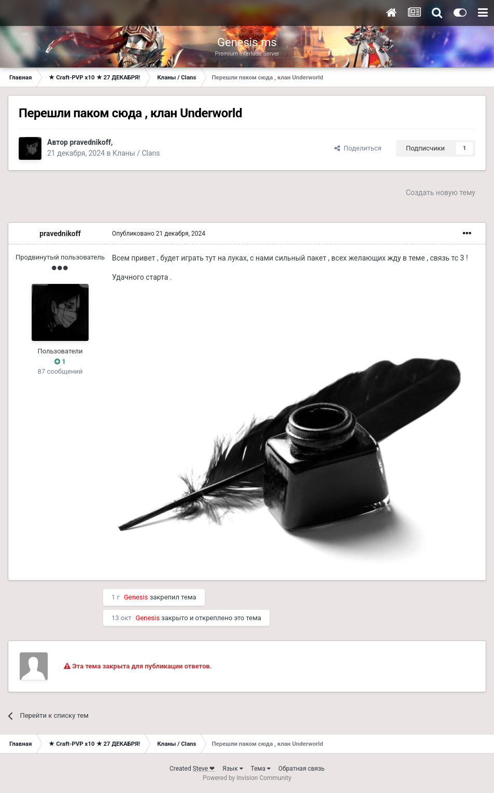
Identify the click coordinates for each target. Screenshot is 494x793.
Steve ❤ (204, 768)
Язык (232, 768)
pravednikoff (90, 142)
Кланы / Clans (136, 153)
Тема (261, 768)
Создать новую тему (440, 192)
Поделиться (358, 148)
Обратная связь (301, 768)
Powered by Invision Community (247, 778)
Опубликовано (158, 233)
